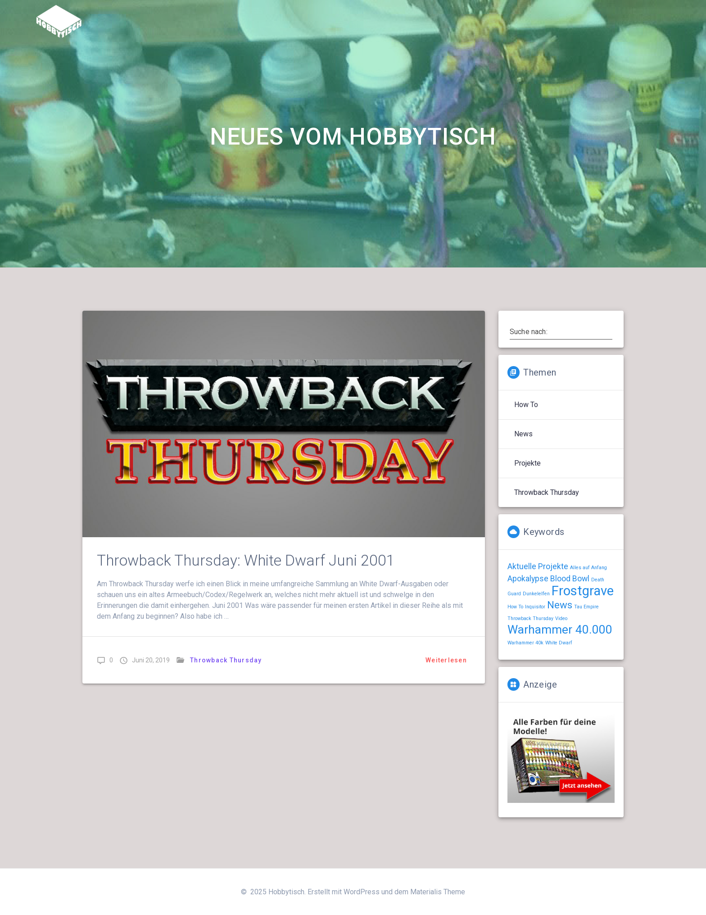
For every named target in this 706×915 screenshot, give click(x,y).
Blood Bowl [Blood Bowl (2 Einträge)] (569, 578)
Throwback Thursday (226, 660)
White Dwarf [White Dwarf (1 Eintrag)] (558, 643)
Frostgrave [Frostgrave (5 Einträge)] (583, 590)
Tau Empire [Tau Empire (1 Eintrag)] (586, 607)
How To (526, 404)
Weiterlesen (446, 660)
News (523, 434)
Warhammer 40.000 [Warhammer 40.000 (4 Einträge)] (559, 629)
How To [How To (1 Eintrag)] (515, 607)
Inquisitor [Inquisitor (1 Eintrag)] (535, 607)
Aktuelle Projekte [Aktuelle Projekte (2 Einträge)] (537, 566)
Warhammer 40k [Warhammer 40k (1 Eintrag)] (525, 643)
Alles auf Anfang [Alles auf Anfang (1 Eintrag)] (588, 568)
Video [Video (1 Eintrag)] (561, 618)
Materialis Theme (437, 892)
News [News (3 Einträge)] (559, 605)
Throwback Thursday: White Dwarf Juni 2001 (246, 560)
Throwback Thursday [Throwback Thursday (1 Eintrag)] (530, 618)
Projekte (527, 463)
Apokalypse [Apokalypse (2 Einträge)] (527, 578)
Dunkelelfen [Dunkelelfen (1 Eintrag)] (536, 594)
